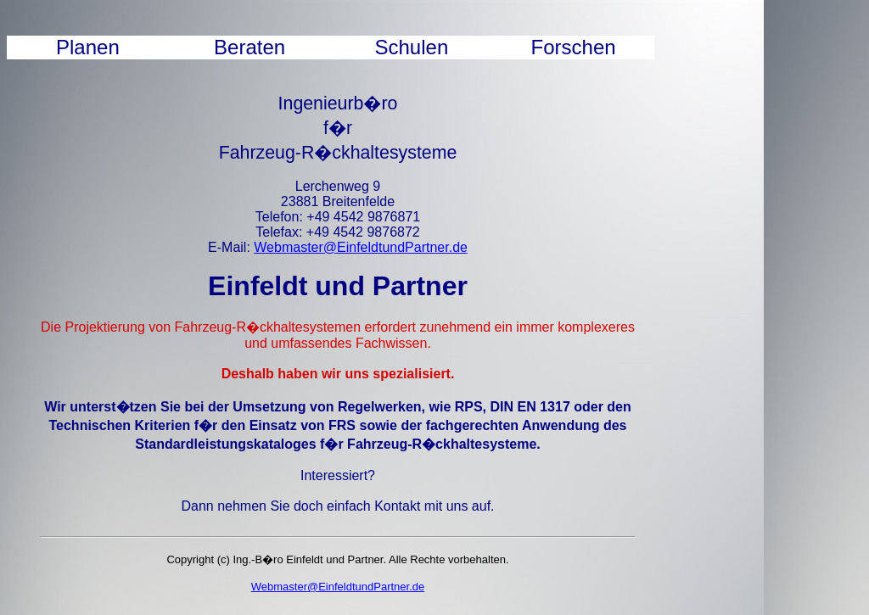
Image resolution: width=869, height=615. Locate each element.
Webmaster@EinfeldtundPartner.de (361, 247)
